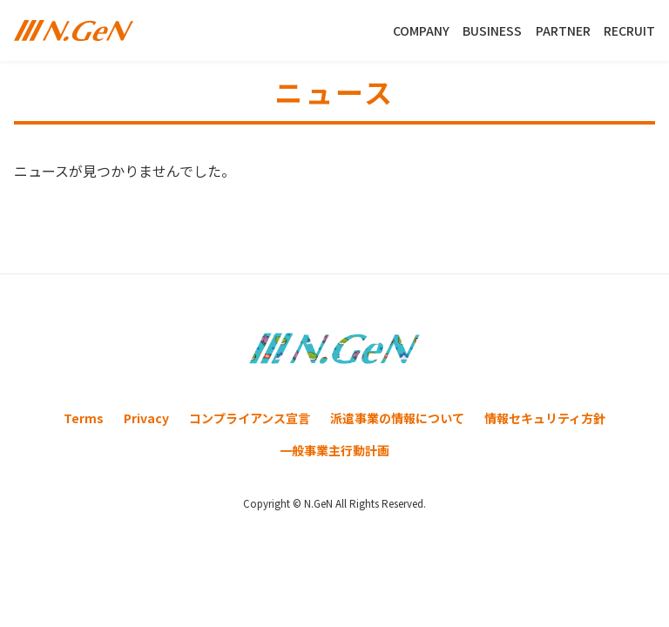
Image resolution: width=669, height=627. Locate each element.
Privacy (146, 418)
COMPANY (421, 30)
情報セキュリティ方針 (544, 418)
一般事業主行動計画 (334, 450)
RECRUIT (629, 30)
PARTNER (563, 30)
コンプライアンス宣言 (249, 418)
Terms (84, 418)
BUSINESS (492, 30)
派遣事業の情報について (397, 418)
